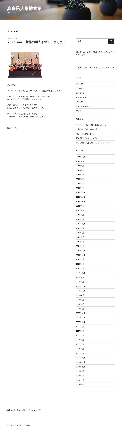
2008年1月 (80, 309)
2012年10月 (80, 201)
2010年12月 (80, 251)
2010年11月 (80, 255)
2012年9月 (80, 206)
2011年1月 (80, 246)
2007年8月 (80, 331)
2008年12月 (80, 286)
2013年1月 (80, 188)
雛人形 (78, 111)
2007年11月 (80, 317)
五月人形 (79, 68)
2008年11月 (80, 291)
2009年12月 (80, 273)
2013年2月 (80, 184)
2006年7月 (80, 380)
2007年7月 (80, 335)
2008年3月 (80, 300)
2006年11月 (80, 362)
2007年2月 (80, 349)
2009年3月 (80, 282)
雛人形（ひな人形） (84, 52)
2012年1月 (80, 219)
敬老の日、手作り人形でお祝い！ (88, 129)
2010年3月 (80, 264)
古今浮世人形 (81, 97)
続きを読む (12, 128)
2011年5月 (80, 228)
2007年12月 (80, 313)
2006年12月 (80, 358)
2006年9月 (80, 371)
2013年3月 (80, 179)
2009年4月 (80, 277)
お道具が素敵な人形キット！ (87, 134)
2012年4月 (80, 210)
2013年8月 (80, 161)
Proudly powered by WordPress (18, 425)
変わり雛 (79, 102)
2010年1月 (80, 268)
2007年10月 (80, 322)
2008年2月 (80, 304)
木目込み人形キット (83, 106)
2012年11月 (80, 197)
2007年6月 (80, 340)
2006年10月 (80, 367)
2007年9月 (80, 326)
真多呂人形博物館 (24, 8)
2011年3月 (80, 237)
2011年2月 (80, 242)
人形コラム (80, 93)
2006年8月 (80, 376)
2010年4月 (80, 259)
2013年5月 (80, 170)
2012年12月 (80, 192)
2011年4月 (80, 233)
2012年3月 (80, 215)
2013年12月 (80, 157)
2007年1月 (80, 353)
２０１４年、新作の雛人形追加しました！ (36, 42)
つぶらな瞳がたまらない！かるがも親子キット (93, 143)
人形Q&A (79, 88)
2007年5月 (80, 344)
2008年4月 (80, 295)
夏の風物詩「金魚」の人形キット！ (89, 138)
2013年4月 (80, 175)
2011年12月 (80, 224)
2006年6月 (80, 384)
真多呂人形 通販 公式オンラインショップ (23, 410)
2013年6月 (80, 166)
